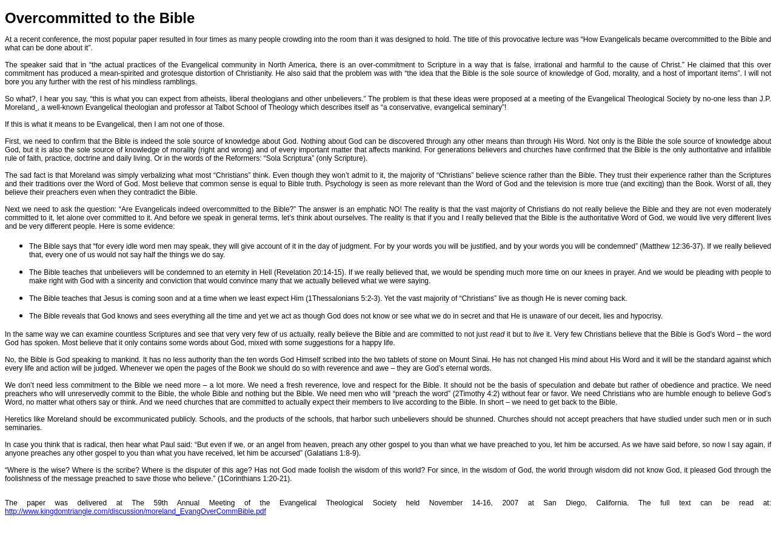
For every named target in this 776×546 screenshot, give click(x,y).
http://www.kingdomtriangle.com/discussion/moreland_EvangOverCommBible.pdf (135, 511)
